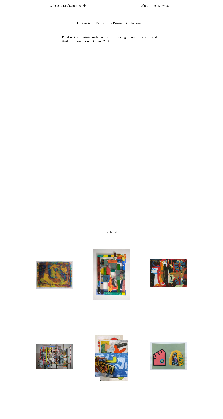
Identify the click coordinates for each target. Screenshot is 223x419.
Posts (155, 6)
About (145, 6)
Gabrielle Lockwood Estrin (68, 6)
